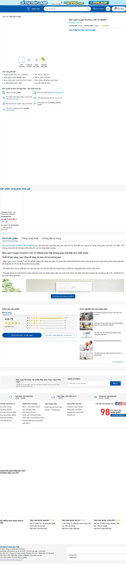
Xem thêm (26, 423)
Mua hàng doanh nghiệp (8, 415)
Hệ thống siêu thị (5, 409)
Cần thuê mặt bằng (6, 418)
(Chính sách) (15, 99)
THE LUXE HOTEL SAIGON (42, 520)
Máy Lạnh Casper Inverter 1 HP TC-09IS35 (18, 245)
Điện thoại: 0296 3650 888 (102, 528)
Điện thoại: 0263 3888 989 (70, 528)
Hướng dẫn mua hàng (74, 409)
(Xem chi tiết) (58, 98)
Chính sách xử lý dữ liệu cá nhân (33, 418)
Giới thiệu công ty (6, 407)
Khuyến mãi (71, 415)
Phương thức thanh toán (75, 412)
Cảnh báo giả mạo (6, 420)
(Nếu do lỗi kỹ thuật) (57, 92)
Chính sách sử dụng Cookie (31, 415)
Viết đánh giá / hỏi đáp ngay (22, 335)
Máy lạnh (5, 16)
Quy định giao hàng (28, 409)
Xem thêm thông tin (118, 415)
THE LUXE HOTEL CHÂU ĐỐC (107, 520)
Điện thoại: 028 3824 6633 (38, 528)
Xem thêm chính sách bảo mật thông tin (11, 560)
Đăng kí (115, 383)
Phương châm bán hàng (8, 412)
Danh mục (36, 9)
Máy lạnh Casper (15, 16)
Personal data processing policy (32, 420)
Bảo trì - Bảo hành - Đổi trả (31, 407)
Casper (80, 25)
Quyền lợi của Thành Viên (53, 407)
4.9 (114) (105, 25)
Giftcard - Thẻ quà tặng (52, 410)
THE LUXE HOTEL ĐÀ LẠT (74, 520)
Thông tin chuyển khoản (75, 407)
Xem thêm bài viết (118, 362)
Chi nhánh (98, 9)
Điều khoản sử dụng (29, 412)
